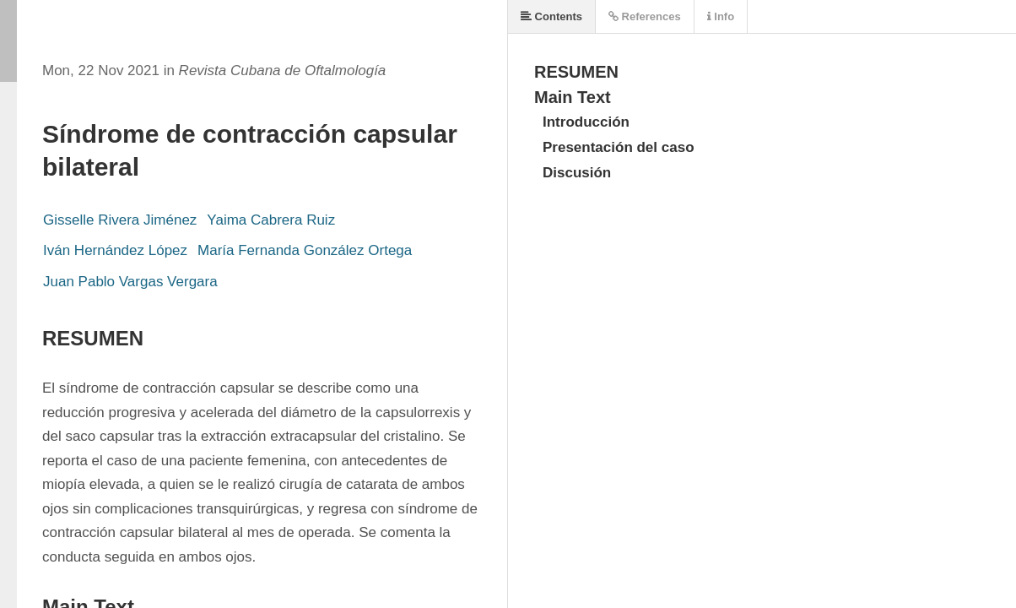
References (644, 16)
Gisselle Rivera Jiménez (120, 220)
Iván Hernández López (115, 250)
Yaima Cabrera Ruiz (271, 220)
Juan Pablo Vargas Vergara (130, 282)
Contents (551, 16)
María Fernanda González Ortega (304, 250)
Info (720, 16)
